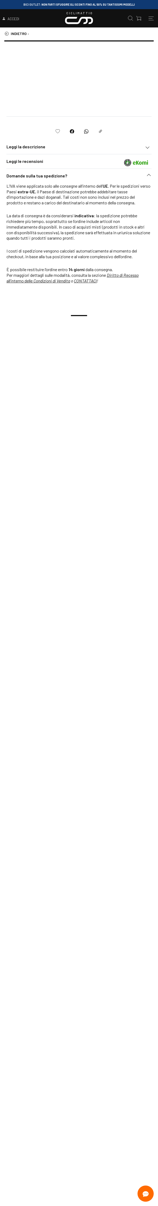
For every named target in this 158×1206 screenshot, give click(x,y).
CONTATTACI (85, 280)
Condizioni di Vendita (51, 280)
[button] (79, 177)
